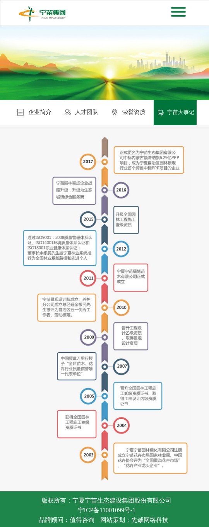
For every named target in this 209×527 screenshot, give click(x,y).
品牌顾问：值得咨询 (66, 520)
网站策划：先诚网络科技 (134, 520)
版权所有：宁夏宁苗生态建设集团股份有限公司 (106, 500)
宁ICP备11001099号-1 (107, 510)
